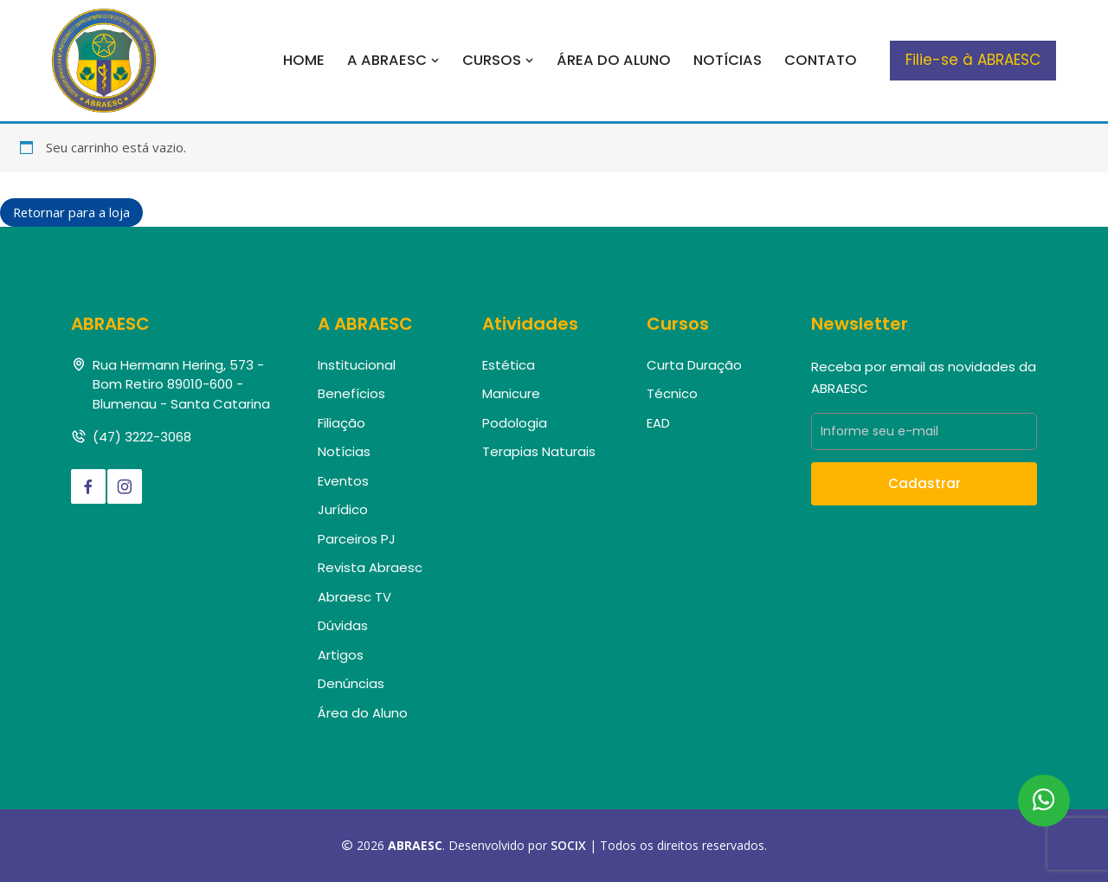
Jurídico (343, 510)
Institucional (357, 365)
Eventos (343, 481)
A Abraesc (393, 60)
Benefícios (351, 394)
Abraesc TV (354, 597)
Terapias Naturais (539, 452)
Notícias (727, 60)
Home (304, 60)
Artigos (341, 655)
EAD (658, 423)
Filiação (341, 423)
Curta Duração (694, 365)
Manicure (511, 394)
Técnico (672, 394)
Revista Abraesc (370, 568)
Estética (508, 365)
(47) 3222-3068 (142, 437)
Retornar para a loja (72, 212)
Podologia (514, 423)
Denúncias (351, 684)
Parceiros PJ (357, 539)
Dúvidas (343, 626)
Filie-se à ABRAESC (972, 59)
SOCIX (568, 846)
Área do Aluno (614, 60)
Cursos (498, 60)
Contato (820, 60)
